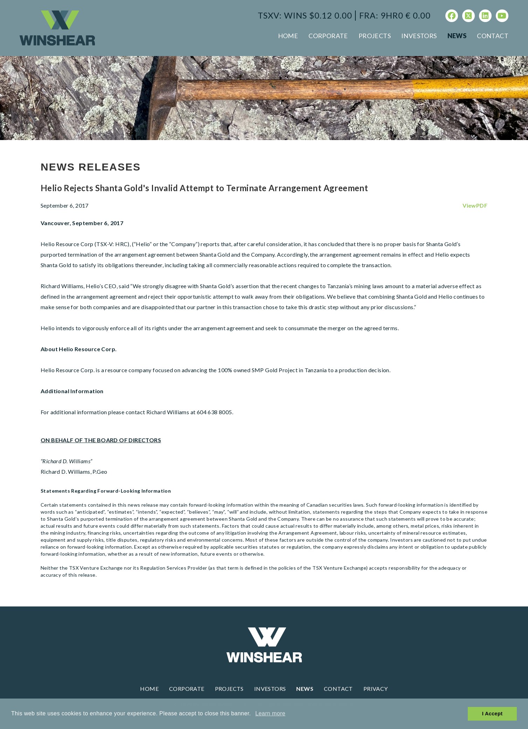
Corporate (328, 36)
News (457, 36)
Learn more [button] (270, 713)
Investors (419, 36)
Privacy (375, 688)
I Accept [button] (492, 713)
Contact (492, 36)
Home (288, 36)
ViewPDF (475, 205)
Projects (375, 36)
